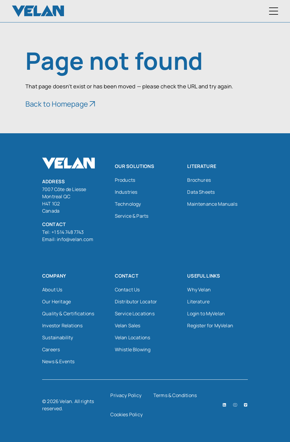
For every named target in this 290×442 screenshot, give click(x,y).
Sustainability (57, 337)
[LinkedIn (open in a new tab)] (224, 404)
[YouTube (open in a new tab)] (235, 404)
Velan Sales (128, 325)
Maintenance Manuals (212, 204)
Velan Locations (132, 337)
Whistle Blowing (133, 349)
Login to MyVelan (206, 313)
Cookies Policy (126, 414)
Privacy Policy (125, 395)
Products (125, 180)
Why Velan (199, 289)
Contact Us (127, 289)
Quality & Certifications (68, 313)
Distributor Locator (136, 301)
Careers (51, 349)
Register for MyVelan (210, 325)
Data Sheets (201, 192)
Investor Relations (62, 325)
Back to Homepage (56, 104)
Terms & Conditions (175, 395)
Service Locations (135, 313)
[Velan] (38, 11)
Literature (198, 301)
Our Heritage (56, 301)
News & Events (58, 361)
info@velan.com (75, 239)
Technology (128, 204)
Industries (126, 192)
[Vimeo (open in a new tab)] (245, 404)
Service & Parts (132, 216)
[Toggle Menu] (273, 11)
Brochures (199, 180)
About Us (52, 289)
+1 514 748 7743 (68, 232)
